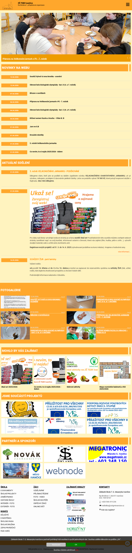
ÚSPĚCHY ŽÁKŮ (40, 503)
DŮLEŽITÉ (5, 515)
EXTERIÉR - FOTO (8, 506)
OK (76, 545)
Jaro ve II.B (34, 127)
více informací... (124, 252)
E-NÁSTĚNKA (6, 518)
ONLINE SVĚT (39, 506)
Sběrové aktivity (73, 387)
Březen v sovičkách (37, 93)
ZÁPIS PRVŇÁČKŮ (8, 528)
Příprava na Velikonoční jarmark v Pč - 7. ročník (25, 59)
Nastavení (56, 545)
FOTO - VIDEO (39, 497)
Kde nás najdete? (108, 510)
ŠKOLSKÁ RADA (7, 521)
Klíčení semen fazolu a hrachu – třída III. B (47, 118)
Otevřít (63, 297)
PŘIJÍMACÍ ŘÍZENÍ (41, 494)
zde (77, 550)
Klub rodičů (5, 531)
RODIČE (4, 511)
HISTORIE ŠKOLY (7, 500)
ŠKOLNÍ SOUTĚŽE (41, 500)
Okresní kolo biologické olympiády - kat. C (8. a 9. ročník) (53, 110)
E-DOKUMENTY (7, 490)
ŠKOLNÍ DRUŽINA (8, 524)
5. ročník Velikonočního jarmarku (43, 143)
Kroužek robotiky (37, 135)
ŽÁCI (36, 487)
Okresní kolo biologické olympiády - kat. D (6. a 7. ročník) (53, 85)
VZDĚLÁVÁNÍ (39, 490)
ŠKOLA (4, 487)
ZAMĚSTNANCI (7, 497)
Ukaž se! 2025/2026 (9, 387)
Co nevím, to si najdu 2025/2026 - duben (46, 152)
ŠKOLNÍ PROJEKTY (8, 494)
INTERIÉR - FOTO (7, 503)
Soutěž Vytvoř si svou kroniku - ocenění (46, 76)
